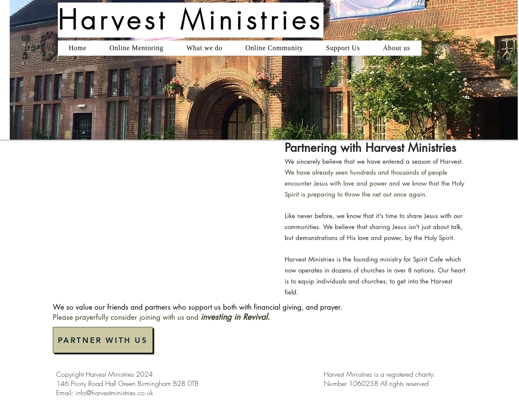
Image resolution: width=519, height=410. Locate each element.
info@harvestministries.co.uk (114, 392)
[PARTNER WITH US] (103, 340)
